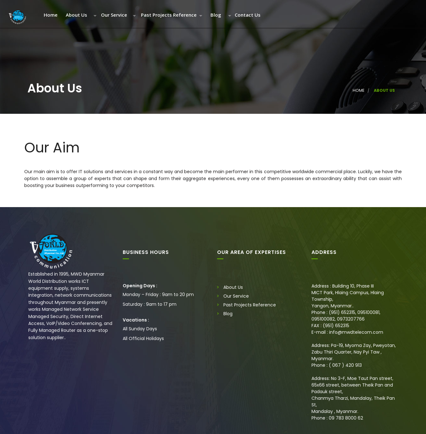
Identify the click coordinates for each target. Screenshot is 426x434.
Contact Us (248, 15)
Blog (215, 15)
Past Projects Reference (169, 15)
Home (51, 15)
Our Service (114, 15)
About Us (76, 15)
